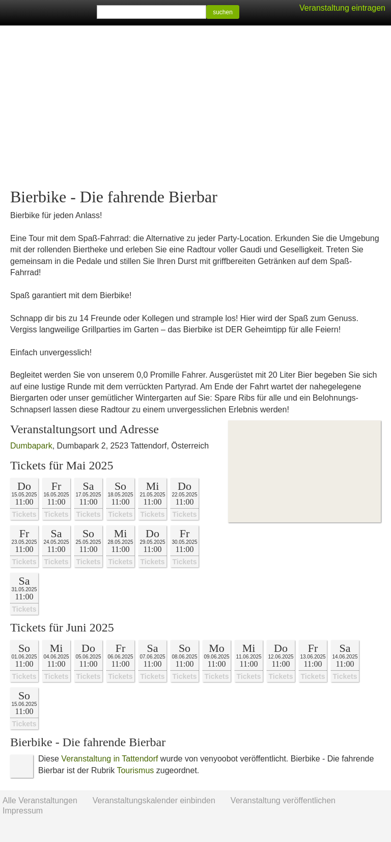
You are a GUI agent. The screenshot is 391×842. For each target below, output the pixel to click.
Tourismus (135, 770)
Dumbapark (31, 445)
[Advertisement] (195, 107)
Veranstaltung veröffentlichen (283, 800)
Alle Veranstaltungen (40, 800)
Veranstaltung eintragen (342, 8)
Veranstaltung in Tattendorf (109, 758)
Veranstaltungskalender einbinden (154, 800)
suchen (223, 12)
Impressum (23, 810)
